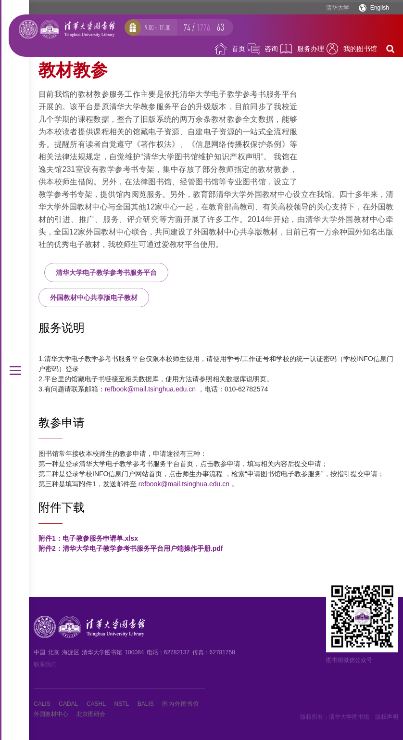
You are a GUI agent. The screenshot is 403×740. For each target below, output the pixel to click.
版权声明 (386, 717)
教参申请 (61, 422)
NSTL (121, 704)
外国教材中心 (51, 714)
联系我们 (45, 664)
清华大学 (337, 7)
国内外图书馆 (180, 704)
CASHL (96, 704)
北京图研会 (90, 714)
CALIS (42, 704)
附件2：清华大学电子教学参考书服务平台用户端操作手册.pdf (130, 548)
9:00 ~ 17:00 (157, 27)
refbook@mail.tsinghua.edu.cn (150, 389)
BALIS (146, 704)
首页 (238, 48)
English (379, 7)
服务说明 (61, 327)
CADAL (68, 704)
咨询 (271, 48)
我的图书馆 (360, 48)
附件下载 (61, 507)
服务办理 (310, 48)
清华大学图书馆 (349, 717)
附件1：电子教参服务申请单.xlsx (88, 538)
